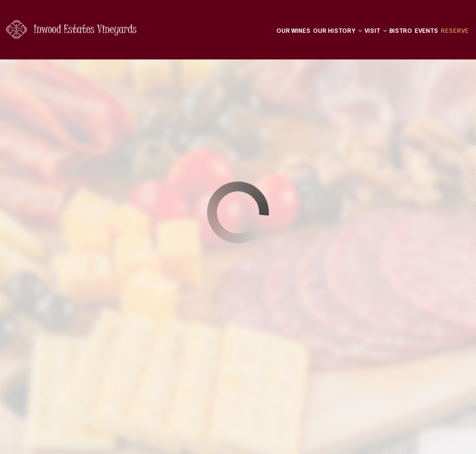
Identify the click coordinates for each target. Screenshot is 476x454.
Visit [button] (375, 30)
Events (426, 30)
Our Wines (293, 30)
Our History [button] (337, 30)
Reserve (455, 30)
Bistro (400, 30)
